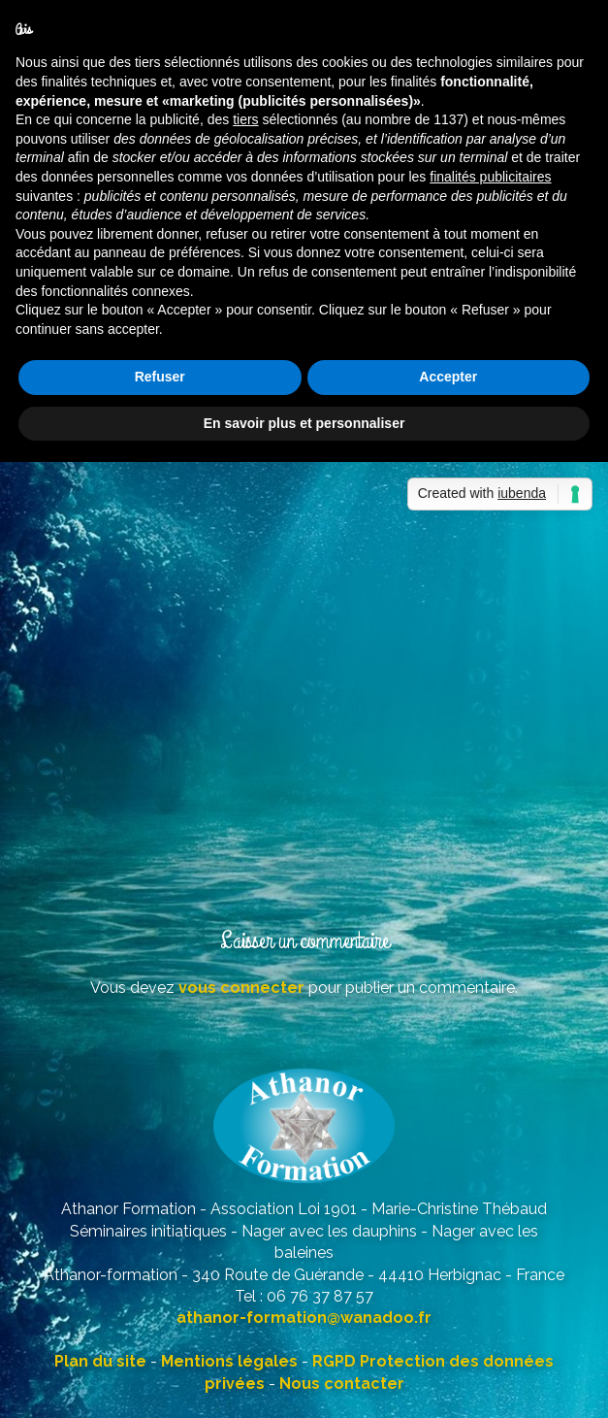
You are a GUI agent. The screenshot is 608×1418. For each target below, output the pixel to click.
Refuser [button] (160, 376)
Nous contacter (341, 1383)
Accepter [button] (448, 376)
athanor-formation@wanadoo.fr (304, 1317)
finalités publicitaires (490, 176)
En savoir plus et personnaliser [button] (304, 423)
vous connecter (241, 987)
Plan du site (100, 1361)
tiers (245, 119)
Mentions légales (229, 1361)
